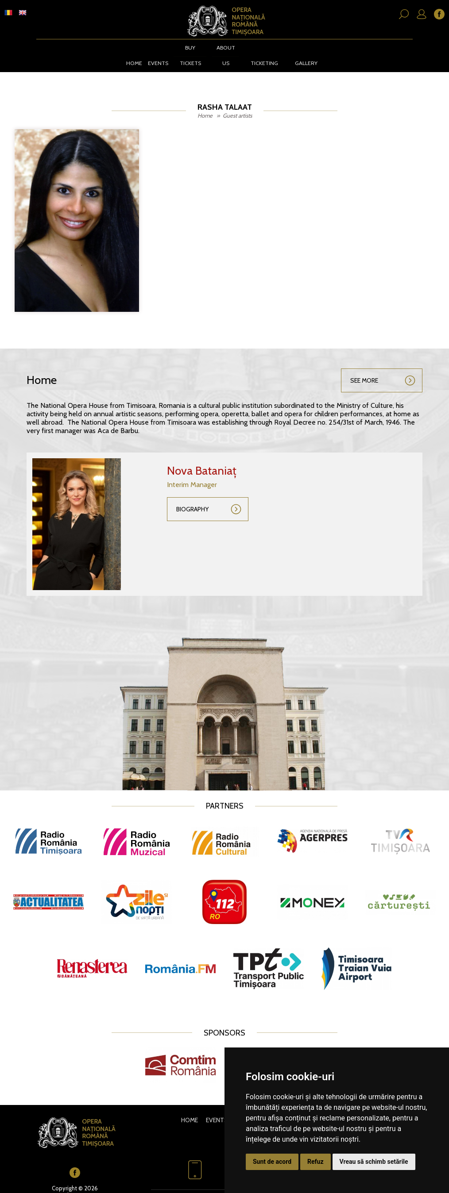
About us (224, 54)
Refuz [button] (315, 1161)
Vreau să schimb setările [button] (374, 1161)
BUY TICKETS (188, 54)
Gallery (306, 54)
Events (156, 54)
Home (132, 54)
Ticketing (263, 54)
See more (364, 372)
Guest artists (237, 106)
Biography (192, 500)
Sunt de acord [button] (272, 1161)
